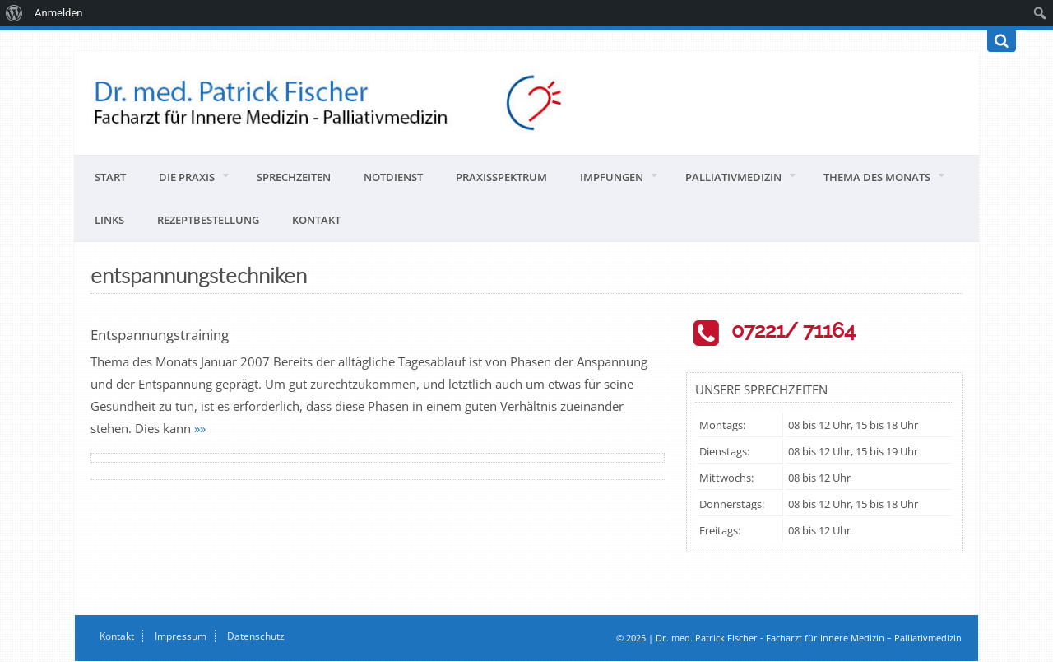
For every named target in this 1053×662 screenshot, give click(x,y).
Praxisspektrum (501, 177)
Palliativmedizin (733, 177)
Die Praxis (187, 177)
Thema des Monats (876, 177)
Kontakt (316, 219)
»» (200, 428)
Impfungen (611, 177)
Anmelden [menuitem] (59, 13)
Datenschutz (256, 636)
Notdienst (393, 177)
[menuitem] (14, 13)
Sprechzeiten (294, 177)
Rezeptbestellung (208, 219)
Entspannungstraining (159, 334)
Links (109, 219)
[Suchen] (1001, 41)
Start (110, 177)
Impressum (180, 636)
